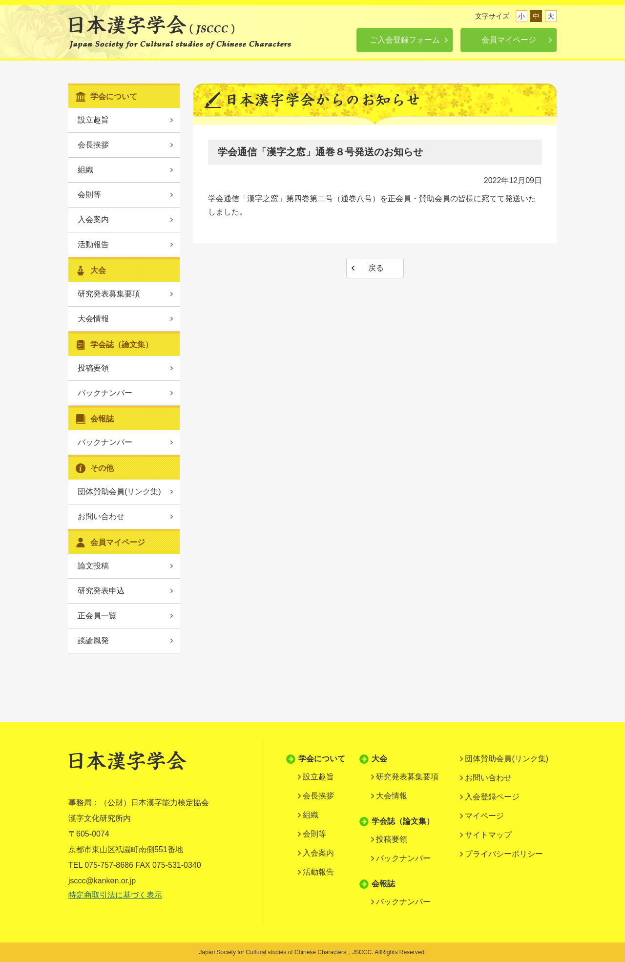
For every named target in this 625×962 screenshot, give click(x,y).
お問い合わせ (101, 516)
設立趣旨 (93, 120)
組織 (85, 170)
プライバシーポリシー (504, 854)
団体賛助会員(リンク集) (119, 491)
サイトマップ (488, 835)
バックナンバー (105, 393)
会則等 (89, 194)
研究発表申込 (101, 590)
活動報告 (93, 244)
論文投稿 (93, 566)
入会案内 (93, 219)
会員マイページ (508, 40)
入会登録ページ (492, 797)
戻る (376, 268)
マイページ (484, 816)
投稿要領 (93, 368)
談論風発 (93, 640)
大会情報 (93, 318)
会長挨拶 (93, 145)
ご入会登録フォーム (405, 40)
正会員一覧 (97, 615)
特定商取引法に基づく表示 (115, 895)
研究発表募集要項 (109, 294)
